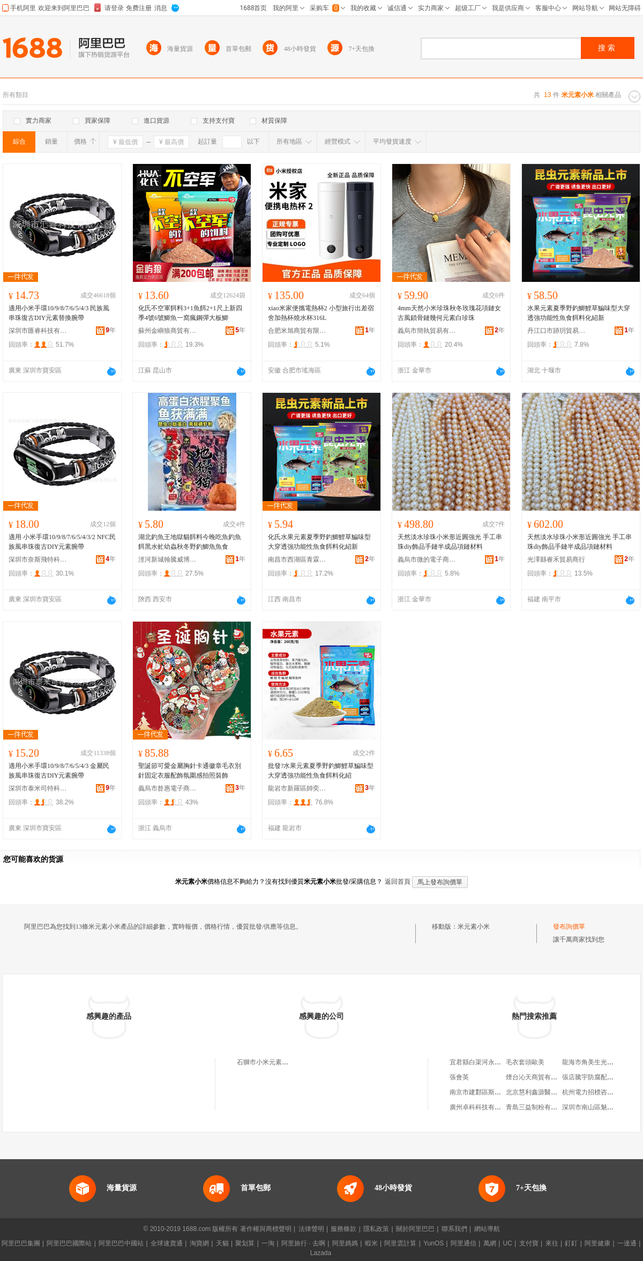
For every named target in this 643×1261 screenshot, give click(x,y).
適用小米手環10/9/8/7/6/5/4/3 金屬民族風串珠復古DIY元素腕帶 (59, 770)
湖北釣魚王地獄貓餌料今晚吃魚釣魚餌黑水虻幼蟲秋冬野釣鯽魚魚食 (189, 541)
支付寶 (529, 1243)
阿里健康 (597, 1243)
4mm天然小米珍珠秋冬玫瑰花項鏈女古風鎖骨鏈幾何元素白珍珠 (449, 313)
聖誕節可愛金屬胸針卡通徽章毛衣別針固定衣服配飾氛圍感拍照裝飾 (189, 770)
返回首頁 (397, 881)
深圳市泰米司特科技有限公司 (38, 788)
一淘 (267, 1243)
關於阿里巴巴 (415, 1229)
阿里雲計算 (400, 1243)
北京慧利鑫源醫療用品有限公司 (551, 1092)
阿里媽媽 (345, 1243)
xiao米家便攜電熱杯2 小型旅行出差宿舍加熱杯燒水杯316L (321, 313)
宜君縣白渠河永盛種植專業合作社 (498, 1062)
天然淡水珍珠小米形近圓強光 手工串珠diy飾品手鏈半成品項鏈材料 (450, 541)
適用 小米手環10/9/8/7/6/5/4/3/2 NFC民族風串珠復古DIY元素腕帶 (62, 541)
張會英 (459, 1077)
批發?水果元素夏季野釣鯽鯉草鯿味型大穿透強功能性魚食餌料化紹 (320, 770)
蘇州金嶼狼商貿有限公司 (167, 330)
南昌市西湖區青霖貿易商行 (297, 559)
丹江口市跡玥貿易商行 (556, 330)
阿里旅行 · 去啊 (303, 1243)
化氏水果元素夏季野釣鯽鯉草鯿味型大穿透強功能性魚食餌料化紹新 (319, 541)
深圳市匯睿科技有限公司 (38, 330)
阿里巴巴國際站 (69, 1243)
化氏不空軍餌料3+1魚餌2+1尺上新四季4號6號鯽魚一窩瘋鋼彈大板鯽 (190, 313)
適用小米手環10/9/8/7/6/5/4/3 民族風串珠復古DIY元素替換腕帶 (59, 313)
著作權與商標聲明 (265, 1229)
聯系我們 (454, 1229)
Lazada (320, 1253)
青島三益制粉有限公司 (538, 1107)
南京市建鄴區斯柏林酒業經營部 (495, 1092)
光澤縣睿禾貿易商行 (556, 559)
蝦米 (371, 1243)
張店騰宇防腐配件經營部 (597, 1077)
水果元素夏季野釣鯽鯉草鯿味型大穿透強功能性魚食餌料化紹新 (578, 313)
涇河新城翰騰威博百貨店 (167, 559)
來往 (551, 1243)
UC (507, 1243)
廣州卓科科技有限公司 (482, 1107)
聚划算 (245, 1243)
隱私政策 (376, 1229)
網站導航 (487, 1229)
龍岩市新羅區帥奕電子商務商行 (297, 788)
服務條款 (343, 1229)
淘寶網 (199, 1243)
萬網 (489, 1243)
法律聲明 (311, 1229)
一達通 (627, 1243)
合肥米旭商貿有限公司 (297, 330)
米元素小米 (474, 926)
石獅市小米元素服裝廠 (269, 1062)
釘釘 (571, 1243)
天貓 (222, 1243)
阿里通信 (463, 1243)
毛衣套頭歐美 (525, 1062)
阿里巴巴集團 (21, 1243)
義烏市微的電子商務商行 (427, 559)
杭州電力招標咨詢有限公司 (600, 1092)
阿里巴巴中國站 (121, 1243)
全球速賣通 (167, 1243)
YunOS (433, 1243)
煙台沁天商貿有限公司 (538, 1077)
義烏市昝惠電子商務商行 (167, 788)
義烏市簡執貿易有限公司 (427, 330)
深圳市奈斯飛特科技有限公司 (38, 559)
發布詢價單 (569, 926)
